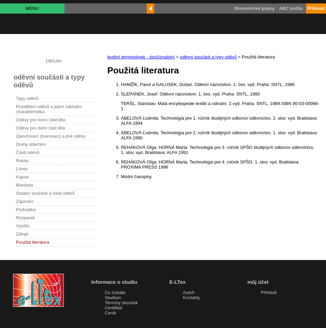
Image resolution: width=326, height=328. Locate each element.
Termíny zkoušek (121, 302)
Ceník (110, 312)
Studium (113, 297)
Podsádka (26, 209)
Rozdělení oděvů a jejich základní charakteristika (49, 109)
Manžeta (24, 185)
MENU (32, 8)
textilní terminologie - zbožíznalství (141, 56)
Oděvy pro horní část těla (40, 119)
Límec (22, 168)
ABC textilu (291, 8)
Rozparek (25, 217)
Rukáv (22, 160)
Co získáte (115, 292)
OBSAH (53, 61)
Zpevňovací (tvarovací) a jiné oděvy (51, 136)
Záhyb (22, 234)
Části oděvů (27, 152)
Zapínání (24, 201)
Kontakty (191, 297)
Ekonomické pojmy (254, 8)
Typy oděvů (27, 98)
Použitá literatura (32, 242)
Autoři (188, 292)
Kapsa (22, 176)
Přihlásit (268, 292)
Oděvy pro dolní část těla (40, 128)
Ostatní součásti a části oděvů (45, 193)
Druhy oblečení (31, 144)
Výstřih (23, 225)
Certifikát (113, 307)
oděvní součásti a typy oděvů (208, 56)
